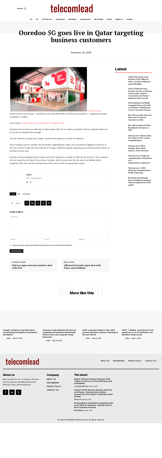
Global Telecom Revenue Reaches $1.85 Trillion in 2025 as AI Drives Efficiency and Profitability (139, 80)
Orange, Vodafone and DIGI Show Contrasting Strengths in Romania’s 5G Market (20, 332)
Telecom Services (81, 386)
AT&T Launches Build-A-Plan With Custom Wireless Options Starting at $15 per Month (100, 332)
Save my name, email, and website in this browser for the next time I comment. (42, 245)
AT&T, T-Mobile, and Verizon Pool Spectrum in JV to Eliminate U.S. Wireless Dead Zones (137, 332)
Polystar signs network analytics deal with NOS (32, 266)
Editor (29, 174)
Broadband (78, 410)
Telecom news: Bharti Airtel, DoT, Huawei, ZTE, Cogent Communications (139, 137)
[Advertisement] (134, 205)
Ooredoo (26, 194)
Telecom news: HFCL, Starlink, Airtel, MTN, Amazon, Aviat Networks (138, 148)
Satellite (78, 399)
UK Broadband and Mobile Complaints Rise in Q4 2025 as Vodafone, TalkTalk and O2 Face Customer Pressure (139, 106)
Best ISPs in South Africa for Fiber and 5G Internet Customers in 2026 (140, 117)
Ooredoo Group (95, 111)
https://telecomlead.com (33, 178)
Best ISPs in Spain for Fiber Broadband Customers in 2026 (139, 127)
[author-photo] (4, 338)
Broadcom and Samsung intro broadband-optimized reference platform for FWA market (139, 181)
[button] (22, 8)
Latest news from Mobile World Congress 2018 (42, 123)
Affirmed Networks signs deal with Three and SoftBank (82, 266)
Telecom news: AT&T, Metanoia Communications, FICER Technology (139, 170)
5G (19, 194)
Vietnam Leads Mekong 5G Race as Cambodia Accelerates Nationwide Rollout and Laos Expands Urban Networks (59, 333)
